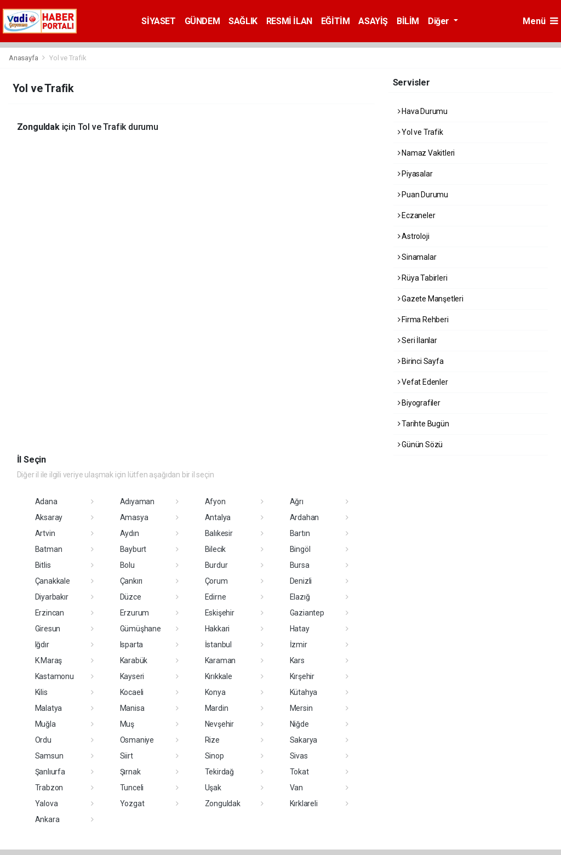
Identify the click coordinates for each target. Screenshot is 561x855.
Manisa (132, 708)
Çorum (216, 581)
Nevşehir (219, 724)
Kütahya (304, 692)
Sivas (299, 755)
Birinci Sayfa (421, 361)
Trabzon (49, 787)
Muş (127, 724)
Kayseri (132, 676)
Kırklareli (304, 803)
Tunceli (132, 787)
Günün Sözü (420, 444)
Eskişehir (219, 612)
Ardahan (304, 517)
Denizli (301, 581)
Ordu (43, 740)
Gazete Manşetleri (430, 298)
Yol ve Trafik (68, 58)
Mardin (216, 708)
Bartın (300, 533)
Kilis (41, 692)
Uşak (213, 787)
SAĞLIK (242, 21)
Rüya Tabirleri (423, 277)
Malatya (48, 708)
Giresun (48, 628)
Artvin (45, 533)
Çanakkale (52, 581)
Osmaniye (137, 740)
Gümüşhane (140, 628)
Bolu (127, 565)
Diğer (439, 21)
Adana (46, 501)
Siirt (126, 755)
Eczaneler (417, 215)
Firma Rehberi (423, 319)
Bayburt (133, 549)
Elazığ (300, 596)
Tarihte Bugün (423, 423)
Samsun (49, 755)
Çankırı (131, 581)
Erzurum (135, 612)
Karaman (220, 660)
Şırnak (130, 771)
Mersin (301, 708)
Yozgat (132, 803)
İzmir (298, 644)
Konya (215, 692)
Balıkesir (219, 533)
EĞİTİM (335, 21)
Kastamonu (54, 676)
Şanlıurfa (50, 771)
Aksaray (49, 517)
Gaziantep (307, 612)
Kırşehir (302, 676)
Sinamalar (417, 257)
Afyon (215, 501)
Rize (212, 740)
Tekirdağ (219, 771)
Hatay (300, 628)
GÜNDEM (202, 21)
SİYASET (158, 21)
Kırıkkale (218, 676)
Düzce (130, 596)
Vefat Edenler (423, 382)
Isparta (132, 644)
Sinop (214, 755)
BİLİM (408, 21)
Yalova (46, 803)
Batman (48, 549)
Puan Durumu (423, 194)
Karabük (134, 660)
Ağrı (297, 501)
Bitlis (43, 565)
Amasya (134, 517)
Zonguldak (223, 803)
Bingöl (300, 549)
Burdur (216, 565)
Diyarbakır (51, 596)
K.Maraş (48, 660)
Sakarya (304, 740)
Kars (297, 660)
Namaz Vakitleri (426, 153)
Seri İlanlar (417, 340)
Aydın (129, 533)
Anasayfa (24, 58)
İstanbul (218, 644)
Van (296, 787)
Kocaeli (132, 692)
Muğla (45, 724)
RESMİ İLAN (289, 21)
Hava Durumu (423, 111)
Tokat (299, 771)
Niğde (299, 724)
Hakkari (217, 628)
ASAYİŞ (373, 21)
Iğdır (42, 644)
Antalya (218, 517)
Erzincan (49, 612)
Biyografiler (419, 402)
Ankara (47, 819)
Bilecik (215, 549)
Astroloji (414, 236)
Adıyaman (137, 501)
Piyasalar (415, 173)
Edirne (215, 596)
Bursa (300, 565)
